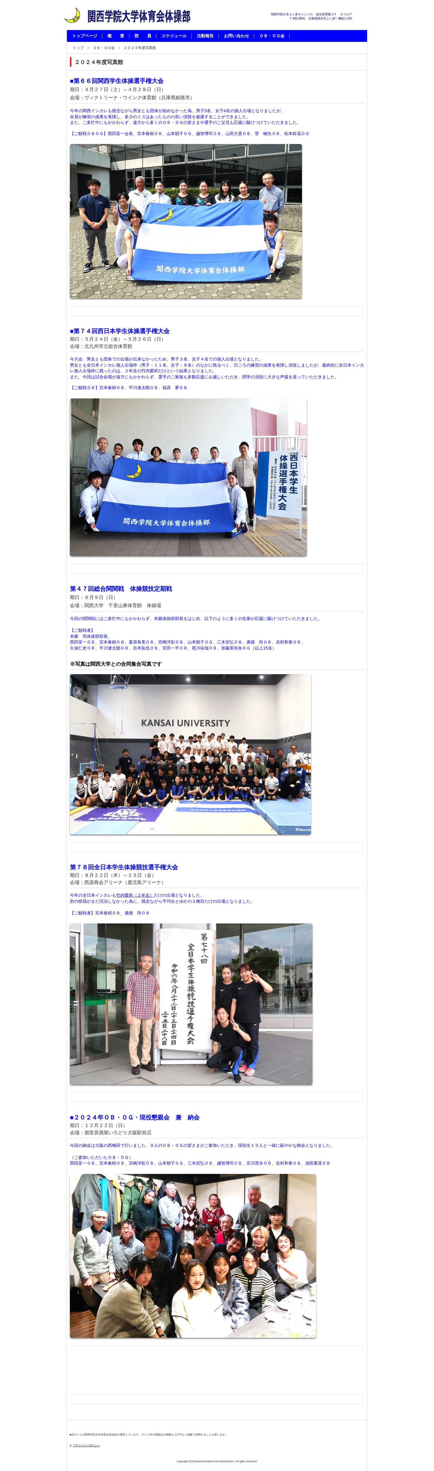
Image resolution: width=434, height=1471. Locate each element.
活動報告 (205, 35)
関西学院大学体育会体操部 (129, 30)
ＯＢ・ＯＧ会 (272, 35)
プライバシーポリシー (86, 1445)
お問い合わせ (236, 35)
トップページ (84, 35)
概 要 (115, 35)
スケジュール (174, 35)
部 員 (142, 35)
